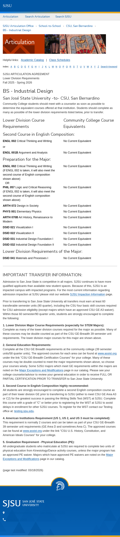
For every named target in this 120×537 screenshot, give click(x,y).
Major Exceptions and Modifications (41, 370)
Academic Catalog (32, 60)
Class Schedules (59, 60)
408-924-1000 (17, 520)
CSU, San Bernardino (79, 26)
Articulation (10, 16)
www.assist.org (107, 353)
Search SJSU (63, 16)
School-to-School (50, 26)
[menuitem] (11, 16)
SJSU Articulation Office (18, 26)
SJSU (7, 5)
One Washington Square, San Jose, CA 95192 (36, 512)
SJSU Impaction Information (87, 294)
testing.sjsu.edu (24, 411)
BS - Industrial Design (17, 30)
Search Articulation (37, 16)
